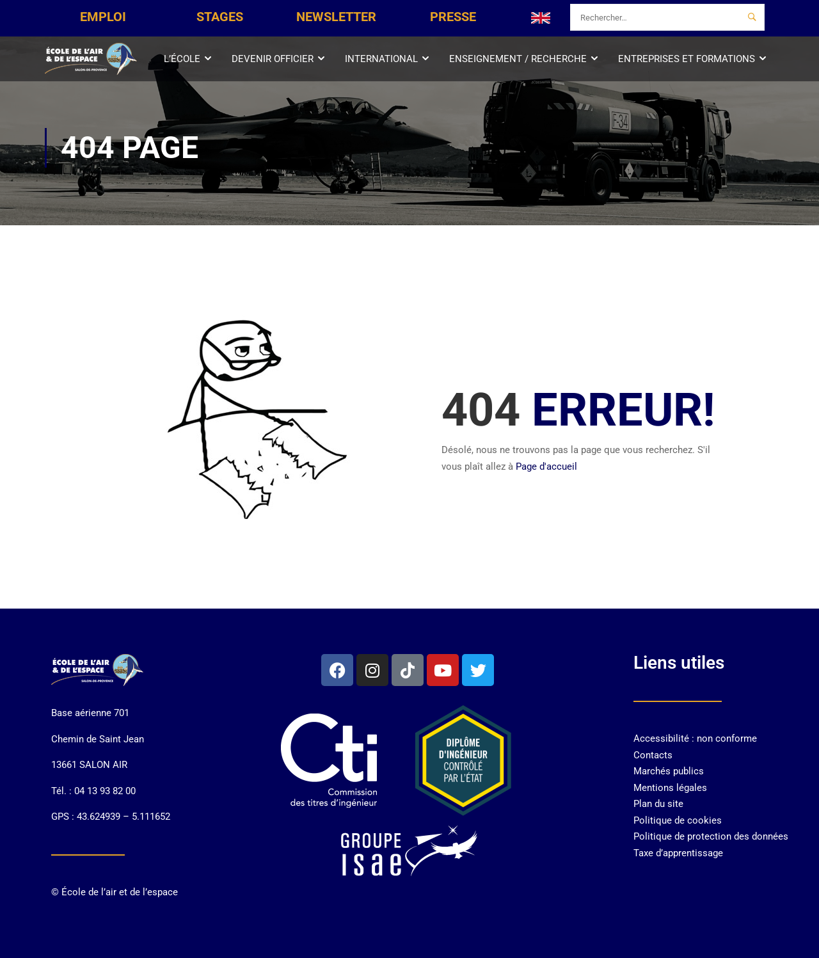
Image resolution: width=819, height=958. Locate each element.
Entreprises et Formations (686, 59)
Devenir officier (273, 59)
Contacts (652, 755)
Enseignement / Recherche (518, 59)
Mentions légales (670, 788)
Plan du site (658, 804)
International (381, 59)
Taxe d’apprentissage (678, 853)
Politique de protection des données (710, 836)
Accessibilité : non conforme (695, 738)
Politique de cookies (677, 820)
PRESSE (453, 16)
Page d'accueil (546, 466)
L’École (182, 59)
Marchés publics (668, 771)
